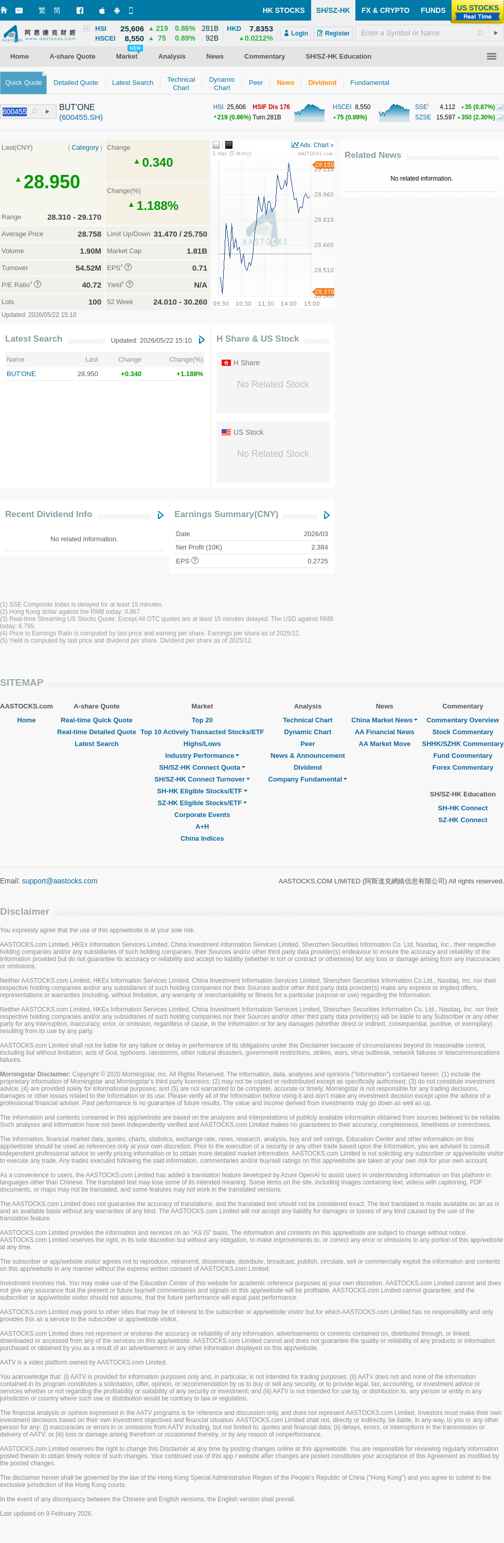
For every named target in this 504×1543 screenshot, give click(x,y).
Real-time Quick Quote (96, 720)
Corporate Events (202, 815)
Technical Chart (308, 720)
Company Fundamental (308, 779)
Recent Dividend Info (48, 514)
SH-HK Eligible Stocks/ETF (202, 791)
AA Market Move (385, 744)
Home (26, 720)
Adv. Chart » (317, 145)
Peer (307, 744)
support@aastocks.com (60, 881)
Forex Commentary (463, 767)
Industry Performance (202, 755)
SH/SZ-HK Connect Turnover (202, 779)
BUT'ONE (21, 374)
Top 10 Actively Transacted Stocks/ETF (202, 732)
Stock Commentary (463, 732)
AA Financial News (385, 732)
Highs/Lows (202, 744)
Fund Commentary (463, 755)
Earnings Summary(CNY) (226, 514)
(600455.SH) (81, 117)
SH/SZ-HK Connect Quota (202, 767)
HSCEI (342, 107)
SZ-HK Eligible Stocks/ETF (202, 803)
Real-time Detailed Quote (96, 732)
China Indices (202, 838)
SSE (421, 107)
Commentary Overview (462, 720)
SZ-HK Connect (462, 820)
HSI (218, 107)
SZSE (423, 117)
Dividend (308, 767)
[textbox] (429, 33)
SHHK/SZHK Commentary (462, 744)
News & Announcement (308, 755)
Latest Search (34, 339)
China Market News (384, 720)
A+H (202, 826)
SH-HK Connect (463, 808)
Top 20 (202, 720)
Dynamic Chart (308, 732)
